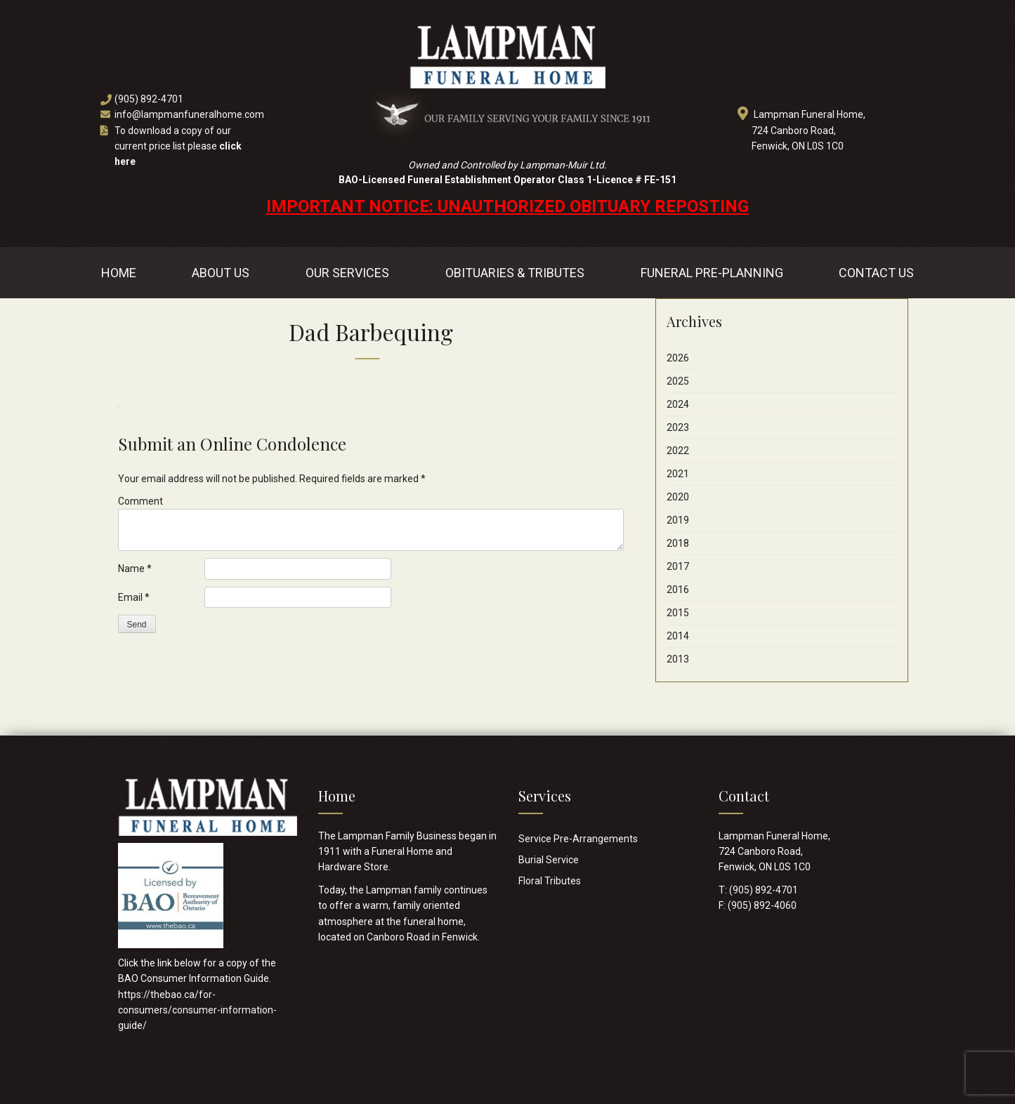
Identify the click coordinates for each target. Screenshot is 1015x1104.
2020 (678, 497)
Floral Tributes (549, 880)
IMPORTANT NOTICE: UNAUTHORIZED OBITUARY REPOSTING (507, 206)
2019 (678, 520)
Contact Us (876, 272)
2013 (678, 659)
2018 (678, 543)
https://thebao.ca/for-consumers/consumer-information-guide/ (197, 1010)
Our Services (347, 272)
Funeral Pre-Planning (712, 272)
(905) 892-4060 (762, 905)
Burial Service (548, 859)
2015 (678, 612)
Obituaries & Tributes (514, 272)
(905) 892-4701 (148, 99)
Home (118, 272)
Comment (140, 501)
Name (135, 568)
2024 (678, 404)
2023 (678, 427)
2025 (678, 381)
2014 (678, 635)
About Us (220, 272)
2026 (678, 358)
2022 (678, 450)
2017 (678, 566)
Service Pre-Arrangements (578, 838)
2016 (678, 589)
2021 (678, 473)
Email (134, 597)
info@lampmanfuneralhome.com (189, 114)
